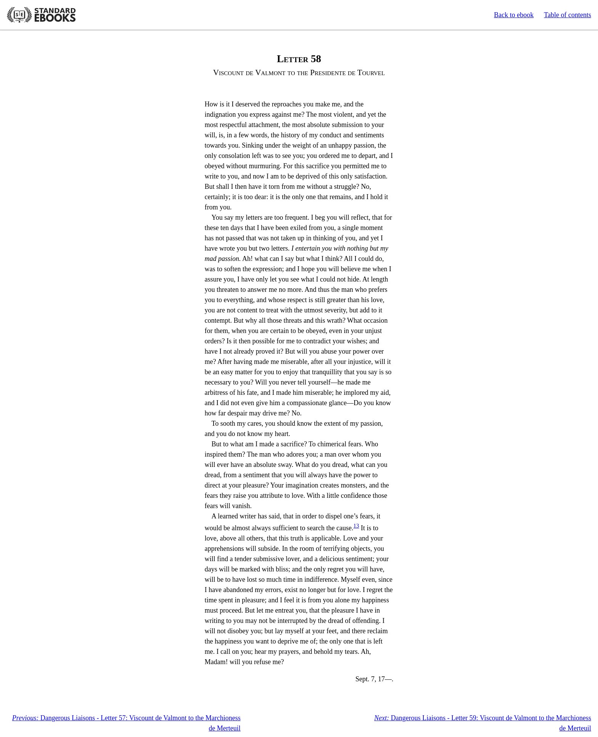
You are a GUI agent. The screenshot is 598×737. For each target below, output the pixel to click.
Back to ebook (514, 15)
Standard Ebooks (41, 15)
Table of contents (567, 15)
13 (356, 526)
